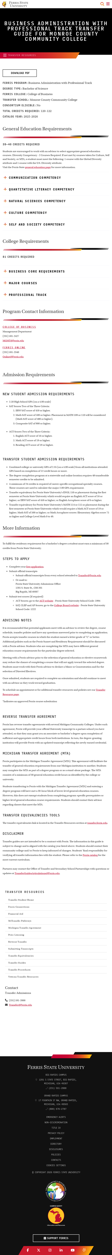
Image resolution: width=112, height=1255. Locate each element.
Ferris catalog (90, 855)
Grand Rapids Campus (56, 1095)
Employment (56, 1138)
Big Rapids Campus (56, 1074)
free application (34, 566)
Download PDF (20, 73)
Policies (56, 1154)
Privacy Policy (56, 1133)
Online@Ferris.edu (13, 356)
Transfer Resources (18, 55)
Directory (56, 1144)
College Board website (66, 605)
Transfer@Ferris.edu (89, 575)
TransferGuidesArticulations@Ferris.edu (37, 873)
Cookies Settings (56, 1165)
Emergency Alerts (56, 1117)
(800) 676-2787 (57, 1109)
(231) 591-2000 (57, 1088)
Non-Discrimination (56, 1122)
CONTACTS (56, 1160)
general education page (38, 167)
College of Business (19, 326)
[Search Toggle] (102, 4)
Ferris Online (14, 347)
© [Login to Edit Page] (33, 1172)
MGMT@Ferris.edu (13, 340)
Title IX (56, 1127)
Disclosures (56, 1149)
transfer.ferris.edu (97, 822)
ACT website (46, 600)
